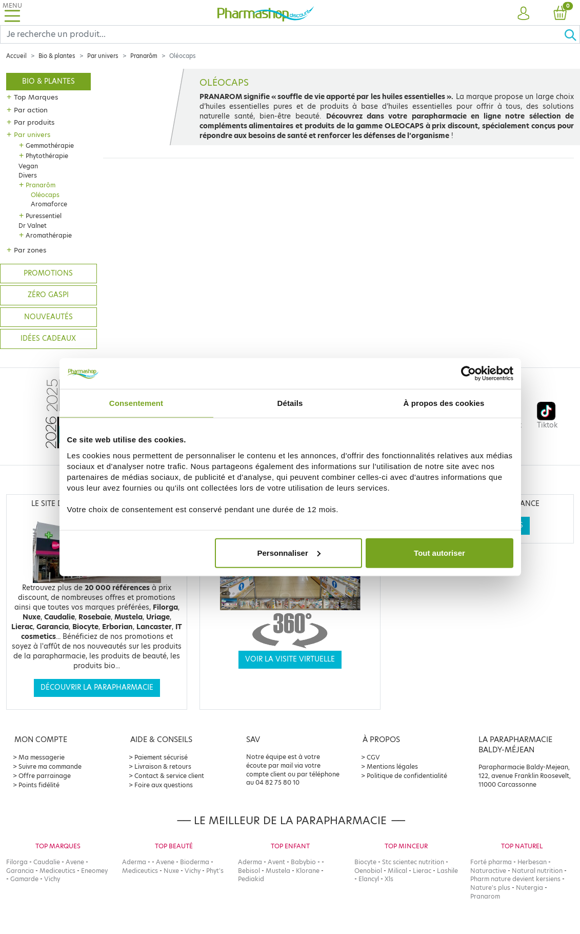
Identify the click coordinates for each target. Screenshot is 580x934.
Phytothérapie (47, 155)
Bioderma (194, 862)
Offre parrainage (44, 775)
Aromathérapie (49, 235)
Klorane (307, 870)
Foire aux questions (163, 785)
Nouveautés (48, 317)
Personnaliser (289, 552)
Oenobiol (368, 870)
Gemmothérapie (50, 145)
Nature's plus (490, 887)
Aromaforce (49, 204)
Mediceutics (57, 870)
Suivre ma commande (50, 766)
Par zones (30, 250)
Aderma (134, 862)
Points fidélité (38, 785)
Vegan (28, 166)
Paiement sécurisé (161, 757)
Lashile (447, 870)
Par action (31, 109)
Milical (397, 870)
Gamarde (24, 878)
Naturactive (488, 870)
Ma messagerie (41, 757)
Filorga (17, 862)
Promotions (48, 273)
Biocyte (365, 862)
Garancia (20, 870)
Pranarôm (143, 56)
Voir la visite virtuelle (290, 659)
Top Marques (36, 97)
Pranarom (485, 896)
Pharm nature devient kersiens (515, 878)
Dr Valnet (32, 225)
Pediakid (251, 878)
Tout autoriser (439, 552)
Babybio (303, 862)
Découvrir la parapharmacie (97, 687)
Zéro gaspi (48, 295)
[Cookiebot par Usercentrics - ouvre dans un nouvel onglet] (468, 373)
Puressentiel (44, 215)
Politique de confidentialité (407, 775)
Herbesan (532, 862)
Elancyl (368, 878)
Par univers (102, 56)
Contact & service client (169, 775)
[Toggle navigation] (12, 12)
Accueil (16, 56)
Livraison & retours (162, 766)
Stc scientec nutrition (413, 862)
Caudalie (46, 862)
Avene (75, 862)
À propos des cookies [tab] (444, 403)
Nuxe (171, 870)
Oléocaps (45, 194)
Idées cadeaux (48, 338)
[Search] (282, 34)
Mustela (278, 870)
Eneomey (94, 870)
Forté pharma (491, 862)
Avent (276, 862)
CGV (373, 757)
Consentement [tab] (136, 403)
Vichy (52, 878)
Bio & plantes (56, 56)
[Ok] (572, 34)
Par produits (34, 122)
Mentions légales (392, 766)
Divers (27, 175)
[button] (524, 14)
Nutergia (529, 887)
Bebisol (249, 870)
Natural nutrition (537, 870)
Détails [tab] (290, 403)
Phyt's (215, 870)
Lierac (422, 870)
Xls (389, 878)
